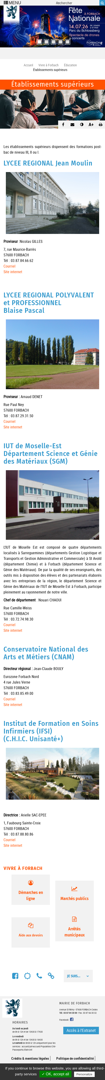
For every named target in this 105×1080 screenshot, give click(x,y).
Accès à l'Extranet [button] (81, 1030)
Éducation (70, 65)
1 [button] (38, 40)
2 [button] (45, 40)
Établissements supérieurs (52, 84)
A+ (91, 124)
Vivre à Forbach (48, 65)
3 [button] (52, 40)
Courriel (9, 266)
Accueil (28, 65)
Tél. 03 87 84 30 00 (68, 1012)
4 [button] (59, 40)
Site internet (13, 271)
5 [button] (66, 40)
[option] (52, 26)
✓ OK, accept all (55, 1074)
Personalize (84, 1074)
